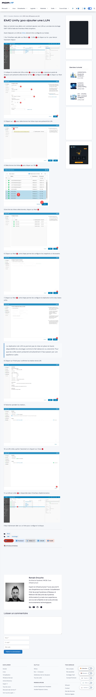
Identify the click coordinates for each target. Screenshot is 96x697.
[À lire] (83, 8)
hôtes (24, 33)
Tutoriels (10, 16)
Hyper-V (5, 684)
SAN (8, 536)
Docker (5, 669)
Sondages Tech (70, 675)
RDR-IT (8, 3)
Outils (54, 8)
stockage (15, 536)
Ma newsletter (70, 672)
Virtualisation (22, 8)
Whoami (67, 685)
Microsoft (6, 8)
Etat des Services (70, 691)
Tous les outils (38, 678)
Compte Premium (71, 678)
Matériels (44, 8)
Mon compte (70, 669)
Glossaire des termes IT (9, 690)
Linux (14, 8)
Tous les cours (7, 687)
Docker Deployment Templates (42, 686)
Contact (67, 688)
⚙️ (73, 8)
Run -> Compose (38, 672)
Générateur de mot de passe (42, 675)
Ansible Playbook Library (41, 689)
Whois (36, 669)
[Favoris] (77, 8)
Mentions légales (69, 694)
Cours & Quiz (64, 8)
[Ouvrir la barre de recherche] (94, 8)
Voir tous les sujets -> (9, 693)
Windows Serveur (8, 678)
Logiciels (34, 8)
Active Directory (7, 681)
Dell (21, 16)
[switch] (87, 678)
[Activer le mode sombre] (90, 8)
